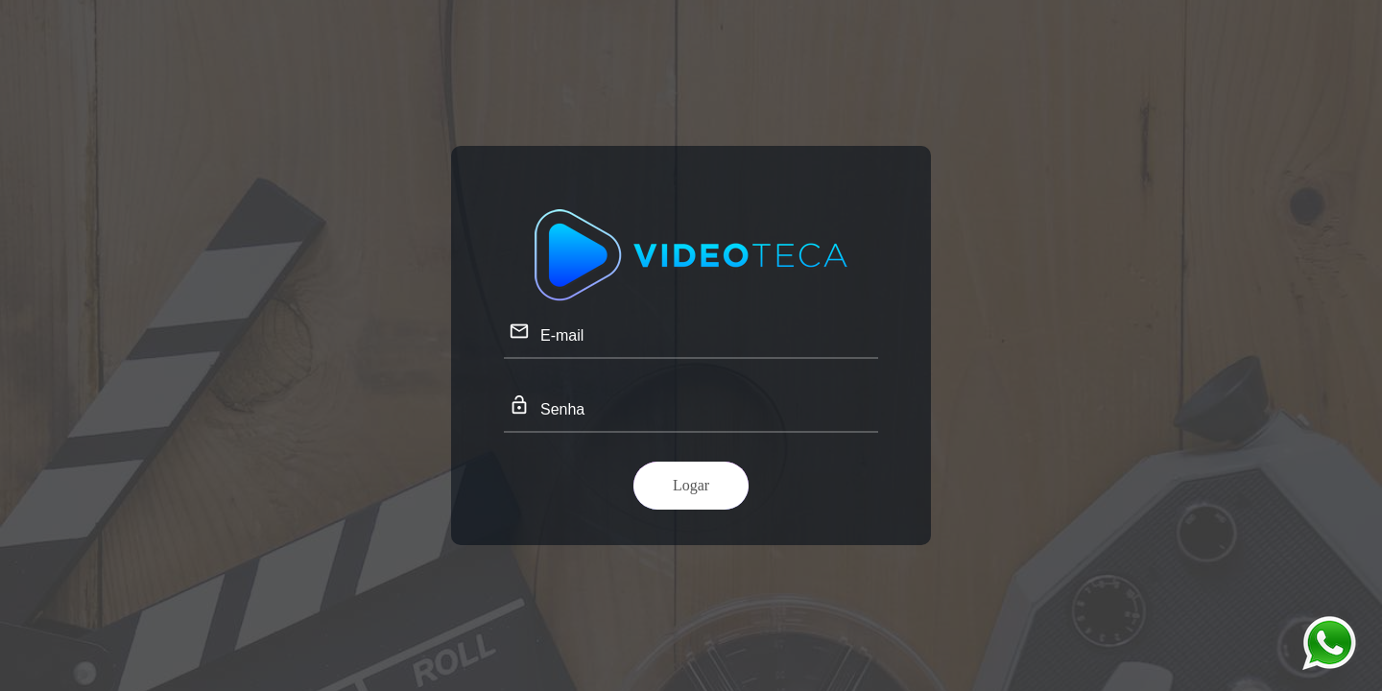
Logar (691, 485)
